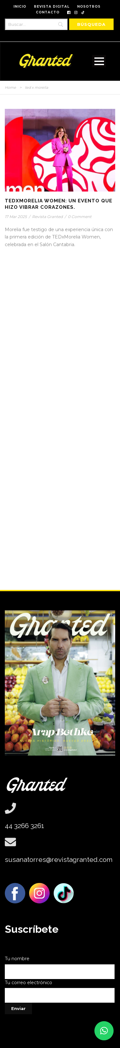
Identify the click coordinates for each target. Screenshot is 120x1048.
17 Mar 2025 (16, 216)
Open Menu (99, 61)
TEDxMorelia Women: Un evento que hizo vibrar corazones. (58, 204)
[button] (104, 1030)
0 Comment (80, 216)
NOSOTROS (88, 6)
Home (10, 87)
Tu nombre (60, 967)
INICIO (19, 6)
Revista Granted (47, 216)
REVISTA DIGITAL (51, 6)
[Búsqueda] (91, 24)
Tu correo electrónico (60, 991)
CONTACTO (48, 12)
